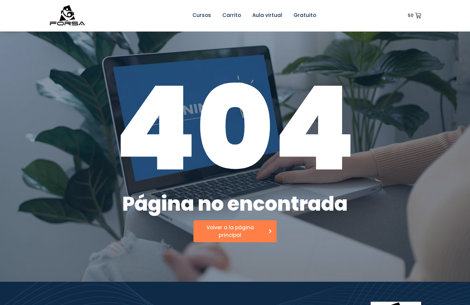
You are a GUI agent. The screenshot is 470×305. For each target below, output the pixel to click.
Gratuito (305, 15)
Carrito (231, 15)
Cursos (201, 15)
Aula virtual (267, 15)
